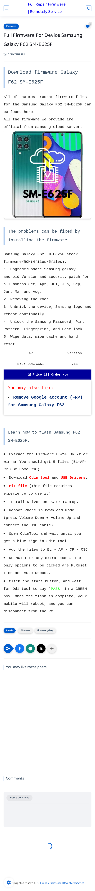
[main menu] (6, 8)
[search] (88, 8)
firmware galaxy (45, 630)
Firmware (11, 26)
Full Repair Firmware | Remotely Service (47, 8)
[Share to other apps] (51, 648)
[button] (19, 648)
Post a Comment (19, 798)
